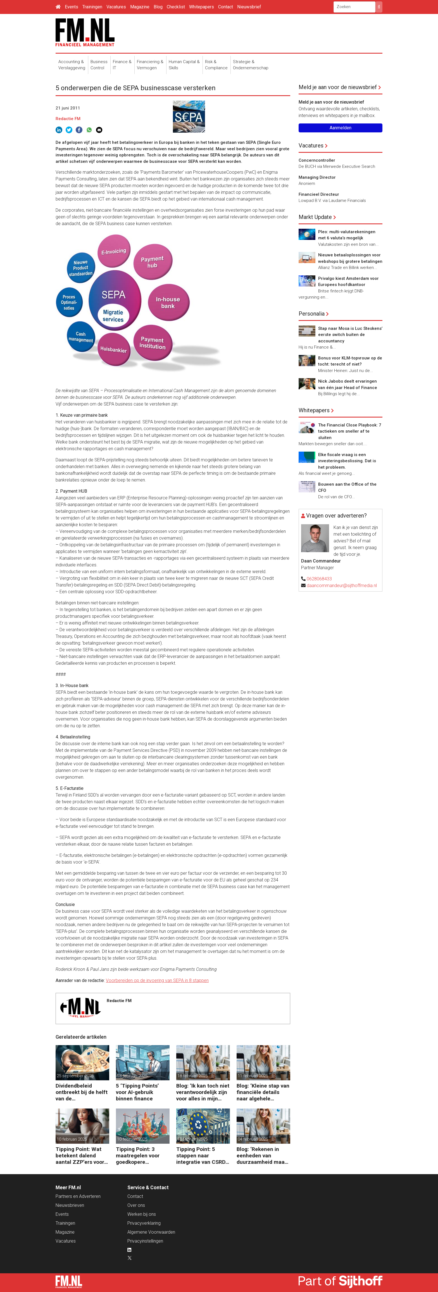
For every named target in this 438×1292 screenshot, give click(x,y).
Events (71, 6)
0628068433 (319, 578)
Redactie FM (68, 118)
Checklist (176, 6)
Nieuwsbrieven (70, 1205)
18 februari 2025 (132, 1075)
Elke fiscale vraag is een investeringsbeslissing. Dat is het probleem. (347, 461)
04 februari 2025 (253, 1139)
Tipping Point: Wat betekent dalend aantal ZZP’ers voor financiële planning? (81, 1155)
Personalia (312, 313)
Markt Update (315, 217)
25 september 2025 (75, 1075)
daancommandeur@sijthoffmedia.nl (342, 585)
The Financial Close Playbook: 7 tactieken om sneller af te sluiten (349, 431)
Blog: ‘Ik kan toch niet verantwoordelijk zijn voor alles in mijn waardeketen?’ (202, 1092)
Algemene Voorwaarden (151, 1232)
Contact (225, 6)
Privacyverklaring (144, 1223)
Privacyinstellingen (145, 1241)
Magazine (139, 6)
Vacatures (116, 6)
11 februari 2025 (253, 1075)
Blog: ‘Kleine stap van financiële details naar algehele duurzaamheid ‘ (263, 1092)
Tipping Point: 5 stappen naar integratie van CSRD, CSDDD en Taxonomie (201, 1155)
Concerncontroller (317, 160)
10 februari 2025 (72, 1139)
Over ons (136, 1205)
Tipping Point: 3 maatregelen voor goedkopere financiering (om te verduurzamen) (139, 1155)
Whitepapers (201, 6)
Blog (158, 6)
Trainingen (92, 6)
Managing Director (317, 177)
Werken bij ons (141, 1214)
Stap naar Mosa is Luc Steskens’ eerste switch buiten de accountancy (350, 335)
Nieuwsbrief (249, 6)
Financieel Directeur (319, 194)
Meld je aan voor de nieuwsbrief (338, 87)
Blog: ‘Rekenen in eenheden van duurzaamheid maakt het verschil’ (263, 1155)
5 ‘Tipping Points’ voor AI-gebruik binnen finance (137, 1092)
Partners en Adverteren (78, 1196)
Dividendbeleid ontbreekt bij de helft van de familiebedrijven (82, 1092)
